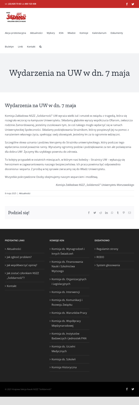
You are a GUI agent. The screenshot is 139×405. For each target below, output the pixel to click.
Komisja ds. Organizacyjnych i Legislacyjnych (69, 281)
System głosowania (108, 265)
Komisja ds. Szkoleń (64, 359)
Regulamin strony (107, 249)
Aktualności (24, 193)
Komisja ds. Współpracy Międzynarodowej (66, 323)
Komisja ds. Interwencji (66, 292)
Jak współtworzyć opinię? (22, 265)
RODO (100, 257)
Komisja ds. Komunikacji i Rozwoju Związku (67, 302)
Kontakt (11, 286)
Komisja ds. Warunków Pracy (69, 313)
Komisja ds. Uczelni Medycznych (63, 349)
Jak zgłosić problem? (19, 257)
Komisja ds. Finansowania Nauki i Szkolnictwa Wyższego (67, 266)
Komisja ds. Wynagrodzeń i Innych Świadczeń (68, 251)
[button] (40, 46)
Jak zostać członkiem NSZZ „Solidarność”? (23, 275)
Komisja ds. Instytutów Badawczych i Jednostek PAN (69, 336)
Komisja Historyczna (64, 367)
